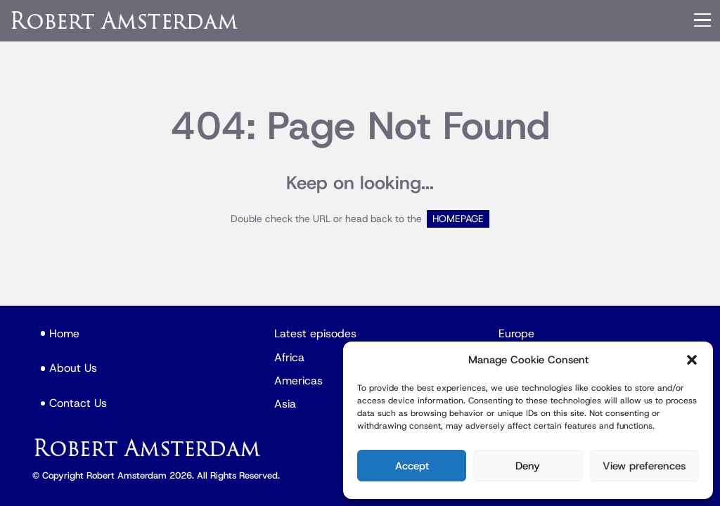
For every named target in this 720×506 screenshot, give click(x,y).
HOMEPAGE (458, 219)
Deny (527, 466)
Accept (412, 466)
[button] (692, 360)
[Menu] (702, 20)
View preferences (644, 466)
